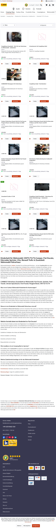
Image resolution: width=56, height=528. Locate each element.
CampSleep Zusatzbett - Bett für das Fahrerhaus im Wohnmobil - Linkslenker (13, 46)
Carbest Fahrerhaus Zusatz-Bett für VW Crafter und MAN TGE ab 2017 (41, 234)
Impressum (5, 489)
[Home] (2, 12)
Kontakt (4, 1)
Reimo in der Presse (7, 495)
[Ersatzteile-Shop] (30, 12)
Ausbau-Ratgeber (6, 473)
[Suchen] (41, 5)
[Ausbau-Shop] (20, 12)
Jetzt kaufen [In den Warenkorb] (16, 63)
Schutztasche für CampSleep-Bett (38, 46)
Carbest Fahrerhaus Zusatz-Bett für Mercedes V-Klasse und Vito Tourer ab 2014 (41, 122)
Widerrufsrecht (6, 511)
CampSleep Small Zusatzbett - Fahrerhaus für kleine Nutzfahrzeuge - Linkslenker (41, 197)
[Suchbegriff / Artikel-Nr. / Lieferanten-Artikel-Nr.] (35, 5)
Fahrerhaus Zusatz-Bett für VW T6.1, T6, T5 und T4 (13, 234)
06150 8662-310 (10, 406)
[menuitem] (35, 5)
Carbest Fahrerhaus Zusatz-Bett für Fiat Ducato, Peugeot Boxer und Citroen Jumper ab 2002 (13, 122)
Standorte (5, 502)
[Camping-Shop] (10, 12)
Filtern (5, 25)
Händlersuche (31, 430)
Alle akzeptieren (26, 525)
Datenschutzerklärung (8, 483)
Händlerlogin (9, 1)
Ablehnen (19, 525)
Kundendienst (30, 404)
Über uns (5, 505)
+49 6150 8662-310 (9, 426)
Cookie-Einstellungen (7, 479)
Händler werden (31, 433)
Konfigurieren (36, 525)
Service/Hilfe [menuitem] (49, 1)
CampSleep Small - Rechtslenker (37, 83)
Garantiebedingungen (7, 486)
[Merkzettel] (46, 5)
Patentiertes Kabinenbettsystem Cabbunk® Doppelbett (40, 159)
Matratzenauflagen (5, 372)
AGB (4, 467)
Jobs (4, 492)
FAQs (29, 423)
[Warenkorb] (52, 5)
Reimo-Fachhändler (15, 402)
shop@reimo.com (33, 406)
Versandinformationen (8, 508)
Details (7, 63)
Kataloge (30, 436)
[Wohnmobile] (50, 12)
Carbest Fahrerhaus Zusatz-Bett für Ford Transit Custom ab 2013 (13, 159)
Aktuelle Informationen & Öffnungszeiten (12, 470)
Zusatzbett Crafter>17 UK (8, 196)
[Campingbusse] (41, 12)
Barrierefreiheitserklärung (8, 476)
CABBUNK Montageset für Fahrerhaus (11, 83)
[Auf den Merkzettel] (2, 64)
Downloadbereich (32, 427)
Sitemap (4, 499)
